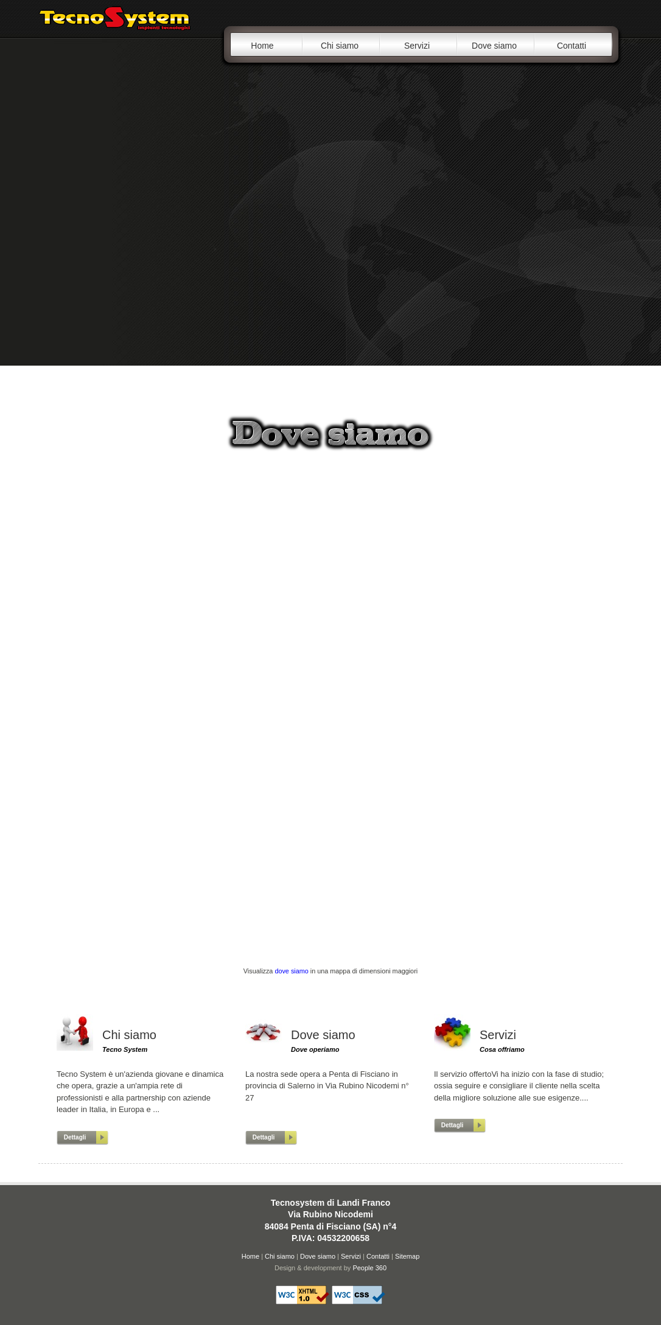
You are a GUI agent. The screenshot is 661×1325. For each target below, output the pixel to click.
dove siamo (291, 971)
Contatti (571, 45)
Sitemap (407, 1256)
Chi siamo (339, 45)
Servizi (417, 45)
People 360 (369, 1267)
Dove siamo (494, 45)
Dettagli (75, 1137)
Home (262, 45)
